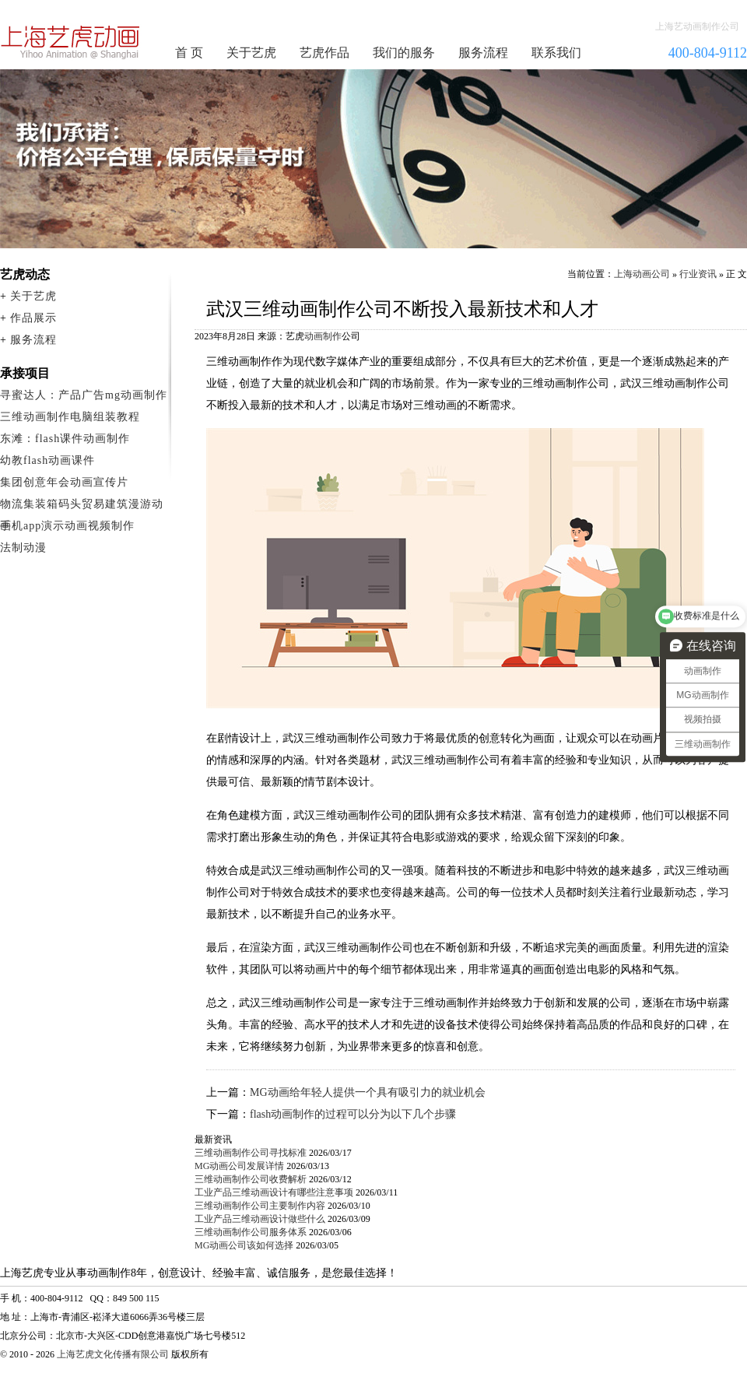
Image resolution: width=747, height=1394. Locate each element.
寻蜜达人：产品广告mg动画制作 (83, 395)
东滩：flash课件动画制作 (65, 438)
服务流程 (483, 52)
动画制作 (323, 336)
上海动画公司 (642, 274)
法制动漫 (23, 547)
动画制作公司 (71, 42)
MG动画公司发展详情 (239, 1165)
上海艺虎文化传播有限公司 (113, 1354)
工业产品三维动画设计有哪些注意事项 (274, 1192)
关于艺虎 (251, 52)
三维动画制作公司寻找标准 (251, 1152)
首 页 (189, 52)
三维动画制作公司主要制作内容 (260, 1205)
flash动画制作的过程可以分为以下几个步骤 (353, 1114)
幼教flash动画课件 (47, 460)
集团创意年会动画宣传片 (64, 482)
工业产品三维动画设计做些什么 (260, 1218)
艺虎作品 (324, 52)
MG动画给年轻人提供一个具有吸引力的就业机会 (368, 1092)
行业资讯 (698, 274)
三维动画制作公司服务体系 (251, 1232)
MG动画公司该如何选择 (244, 1245)
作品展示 (33, 318)
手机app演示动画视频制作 (67, 526)
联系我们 (556, 52)
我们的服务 (404, 52)
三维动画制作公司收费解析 (251, 1179)
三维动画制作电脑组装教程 (70, 417)
